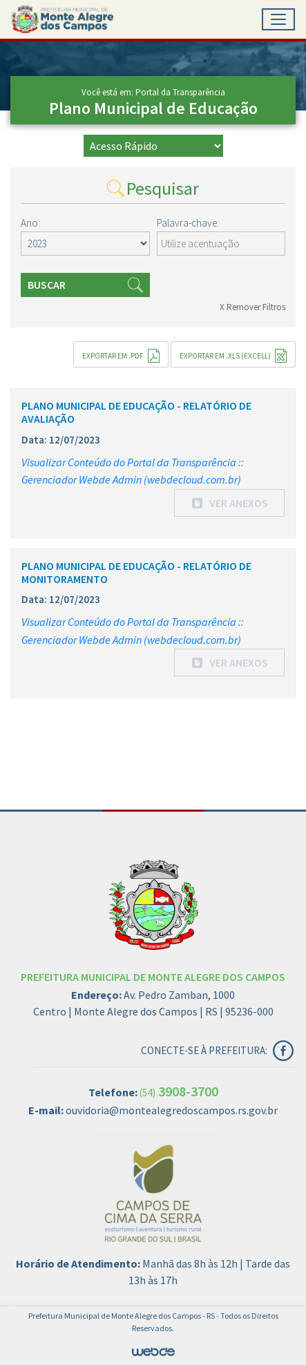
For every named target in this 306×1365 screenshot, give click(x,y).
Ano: (30, 222)
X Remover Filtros (252, 307)
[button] (229, 503)
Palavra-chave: (188, 222)
